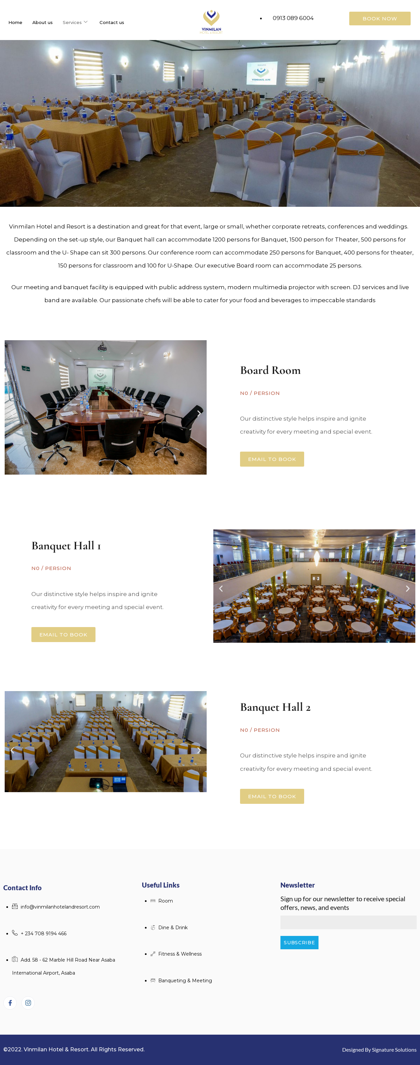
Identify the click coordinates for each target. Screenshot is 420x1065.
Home (16, 22)
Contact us (122, 22)
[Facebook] (10, 1003)
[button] (12, 413)
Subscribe (299, 943)
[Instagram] (28, 1003)
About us (47, 22)
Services (82, 22)
